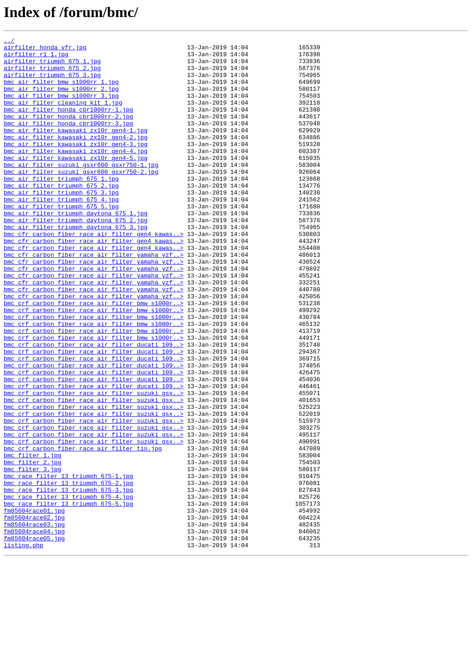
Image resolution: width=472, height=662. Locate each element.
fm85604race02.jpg (34, 614)
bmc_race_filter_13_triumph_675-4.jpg (68, 589)
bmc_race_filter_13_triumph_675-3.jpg (68, 581)
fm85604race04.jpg (34, 631)
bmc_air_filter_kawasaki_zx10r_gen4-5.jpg (76, 182)
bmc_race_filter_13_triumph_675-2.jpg (68, 572)
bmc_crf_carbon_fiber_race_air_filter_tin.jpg (83, 531)
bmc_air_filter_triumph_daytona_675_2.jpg (76, 257)
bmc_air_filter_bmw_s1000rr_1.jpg (61, 91)
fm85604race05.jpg (34, 639)
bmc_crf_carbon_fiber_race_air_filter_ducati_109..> (93, 406)
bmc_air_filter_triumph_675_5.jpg (61, 240)
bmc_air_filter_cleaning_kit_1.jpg (63, 116)
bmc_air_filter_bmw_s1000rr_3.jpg (61, 108)
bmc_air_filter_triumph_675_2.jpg (61, 216)
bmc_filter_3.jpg (32, 556)
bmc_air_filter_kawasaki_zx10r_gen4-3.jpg (76, 166)
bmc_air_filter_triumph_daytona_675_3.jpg (76, 265)
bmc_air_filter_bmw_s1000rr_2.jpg (61, 99)
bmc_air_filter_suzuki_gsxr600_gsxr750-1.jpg (81, 191)
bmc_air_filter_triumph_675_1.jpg (61, 207)
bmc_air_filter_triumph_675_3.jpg (61, 224)
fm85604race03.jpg (34, 622)
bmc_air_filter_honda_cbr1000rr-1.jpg (68, 124)
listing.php (23, 647)
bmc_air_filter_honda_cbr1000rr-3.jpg (68, 141)
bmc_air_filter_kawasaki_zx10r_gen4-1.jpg (76, 149)
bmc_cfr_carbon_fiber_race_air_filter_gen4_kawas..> (93, 274)
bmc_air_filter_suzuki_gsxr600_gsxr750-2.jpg (81, 199)
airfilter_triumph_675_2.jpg (52, 75)
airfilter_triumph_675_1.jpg (52, 66)
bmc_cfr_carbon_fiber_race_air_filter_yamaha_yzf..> (93, 299)
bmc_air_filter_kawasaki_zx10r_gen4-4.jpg (76, 174)
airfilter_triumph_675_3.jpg (52, 83)
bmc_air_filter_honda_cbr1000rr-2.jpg (68, 133)
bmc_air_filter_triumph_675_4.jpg (61, 232)
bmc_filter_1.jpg (32, 539)
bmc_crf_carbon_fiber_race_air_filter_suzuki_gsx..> (93, 465)
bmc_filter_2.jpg (32, 548)
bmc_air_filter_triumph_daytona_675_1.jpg (76, 249)
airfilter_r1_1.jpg (36, 58)
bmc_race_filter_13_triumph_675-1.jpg (68, 564)
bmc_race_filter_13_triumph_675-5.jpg (68, 597)
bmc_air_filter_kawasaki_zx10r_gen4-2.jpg (76, 158)
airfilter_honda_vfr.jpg (45, 50)
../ (9, 41)
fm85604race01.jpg (34, 606)
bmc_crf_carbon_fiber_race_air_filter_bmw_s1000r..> (93, 357)
